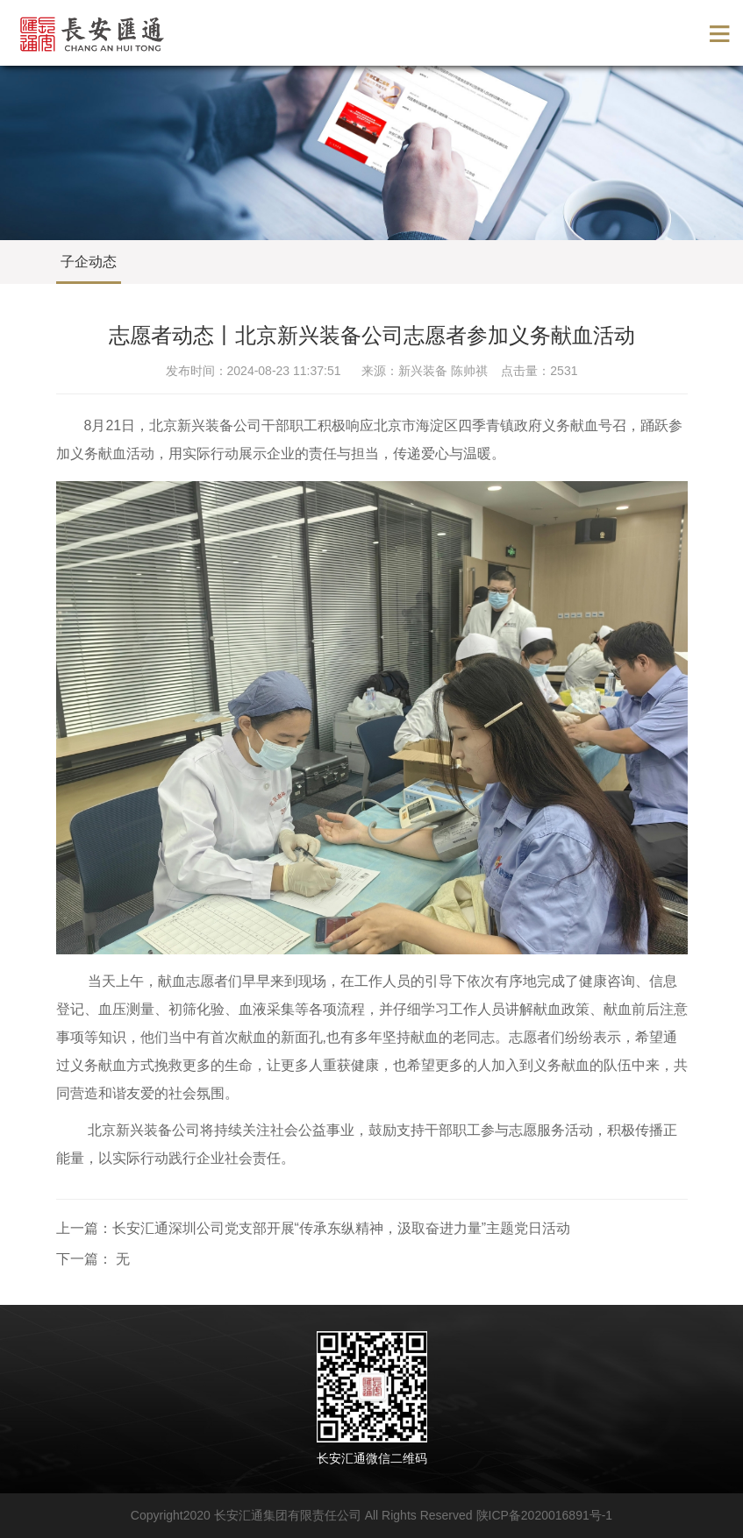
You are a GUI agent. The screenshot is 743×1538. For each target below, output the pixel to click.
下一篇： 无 (93, 1258)
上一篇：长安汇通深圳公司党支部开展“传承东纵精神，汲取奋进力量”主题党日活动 (313, 1228)
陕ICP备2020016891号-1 (544, 1515)
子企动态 (89, 261)
